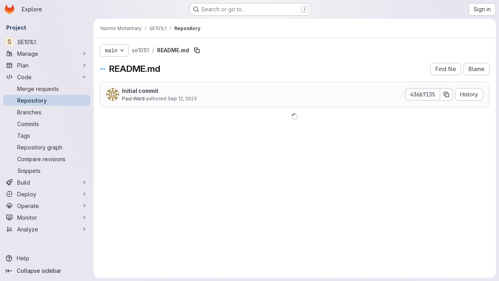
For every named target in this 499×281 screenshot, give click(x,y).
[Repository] (46, 100)
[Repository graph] (46, 147)
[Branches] (46, 112)
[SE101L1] (46, 41)
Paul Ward (133, 98)
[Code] (46, 76)
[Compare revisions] (46, 158)
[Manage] (46, 53)
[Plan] (46, 65)
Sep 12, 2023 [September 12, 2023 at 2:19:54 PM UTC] (182, 98)
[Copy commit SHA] (446, 94)
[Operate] (46, 205)
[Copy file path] (197, 50)
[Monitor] (46, 217)
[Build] (46, 182)
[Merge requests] (46, 88)
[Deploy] (46, 194)
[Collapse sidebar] (46, 270)
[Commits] (46, 123)
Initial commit (140, 90)
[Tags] (46, 135)
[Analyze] (46, 229)
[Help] (46, 258)
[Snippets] (46, 170)
